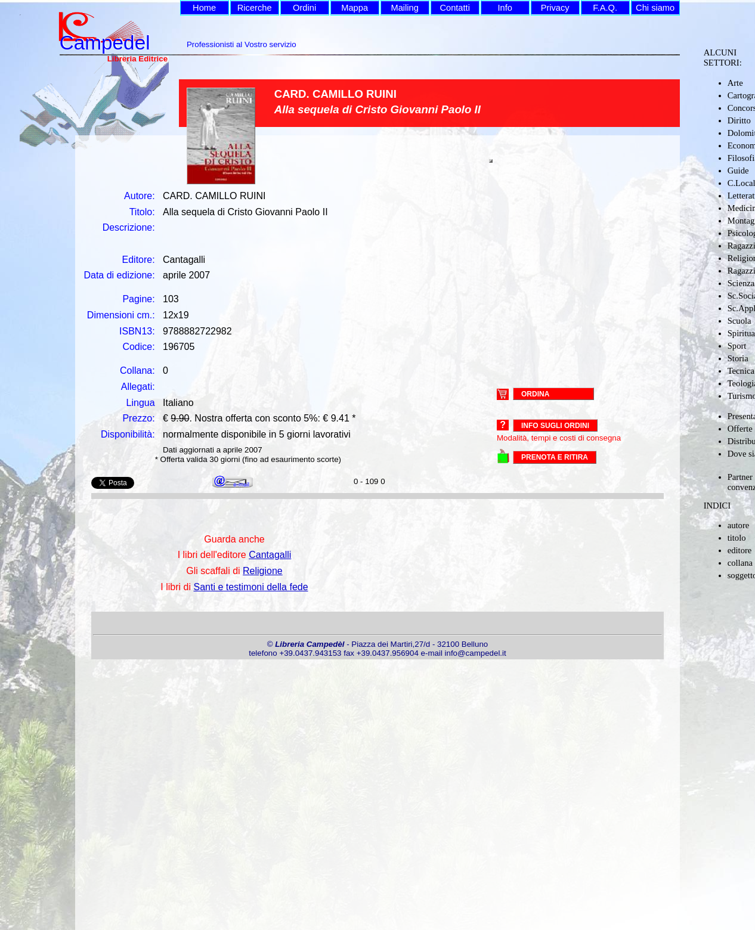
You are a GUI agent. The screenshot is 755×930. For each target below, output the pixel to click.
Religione (263, 571)
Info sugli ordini (555, 425)
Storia (738, 358)
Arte (735, 83)
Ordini (304, 8)
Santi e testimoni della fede (250, 587)
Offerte (740, 428)
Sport (737, 346)
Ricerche (254, 8)
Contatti (455, 8)
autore (739, 525)
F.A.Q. (605, 8)
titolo (737, 537)
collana (740, 563)
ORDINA (535, 393)
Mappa (354, 8)
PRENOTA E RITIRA (554, 457)
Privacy (555, 8)
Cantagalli (270, 555)
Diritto (739, 120)
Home (204, 8)
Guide (738, 170)
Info (504, 8)
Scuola (739, 321)
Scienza (741, 283)
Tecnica (741, 371)
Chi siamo (655, 8)
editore (740, 550)
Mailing (404, 8)
